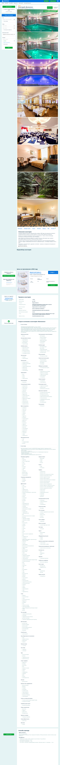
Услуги (33, 228)
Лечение (39, 228)
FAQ (48, 228)
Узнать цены (53, 285)
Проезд (44, 228)
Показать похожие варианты (8, 275)
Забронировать (9, 6)
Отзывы (53, 228)
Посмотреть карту (31, 8)
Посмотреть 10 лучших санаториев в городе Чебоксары (8, 298)
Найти (9, 47)
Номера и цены (27, 228)
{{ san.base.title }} (9, 282)
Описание (20, 228)
